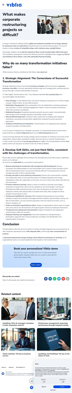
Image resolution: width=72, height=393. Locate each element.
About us (4, 367)
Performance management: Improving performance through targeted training (53, 324)
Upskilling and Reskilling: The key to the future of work (53, 355)
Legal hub (11, 367)
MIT (9, 158)
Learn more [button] (52, 390)
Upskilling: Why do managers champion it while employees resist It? (18, 324)
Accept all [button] (62, 386)
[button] (3, 4)
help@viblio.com (32, 373)
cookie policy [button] (52, 370)
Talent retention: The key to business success (17, 355)
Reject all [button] (44, 386)
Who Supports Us (20, 367)
